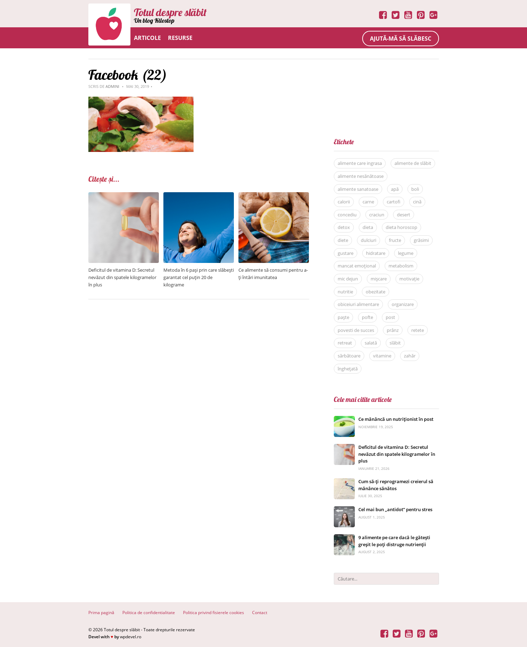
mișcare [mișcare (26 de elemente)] (379, 279)
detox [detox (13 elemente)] (344, 227)
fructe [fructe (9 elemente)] (395, 240)
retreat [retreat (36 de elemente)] (345, 343)
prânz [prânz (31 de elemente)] (393, 330)
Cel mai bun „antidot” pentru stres (395, 509)
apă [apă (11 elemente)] (395, 189)
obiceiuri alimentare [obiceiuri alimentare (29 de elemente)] (358, 304)
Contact (259, 612)
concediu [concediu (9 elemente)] (347, 214)
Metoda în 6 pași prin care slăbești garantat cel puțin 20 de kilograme (198, 277)
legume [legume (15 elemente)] (405, 253)
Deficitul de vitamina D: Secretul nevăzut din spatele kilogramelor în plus (122, 277)
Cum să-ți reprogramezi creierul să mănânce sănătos (395, 485)
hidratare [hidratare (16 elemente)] (375, 253)
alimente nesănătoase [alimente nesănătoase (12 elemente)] (361, 176)
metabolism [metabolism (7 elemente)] (401, 266)
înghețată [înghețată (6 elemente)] (348, 369)
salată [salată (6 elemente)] (371, 343)
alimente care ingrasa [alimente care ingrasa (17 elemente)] (360, 163)
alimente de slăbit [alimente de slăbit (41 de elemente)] (412, 163)
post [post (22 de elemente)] (390, 317)
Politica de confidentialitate (148, 612)
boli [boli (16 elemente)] (415, 189)
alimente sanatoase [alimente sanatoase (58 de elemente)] (358, 189)
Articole (147, 38)
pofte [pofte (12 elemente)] (367, 317)
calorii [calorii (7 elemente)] (344, 202)
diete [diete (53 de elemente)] (343, 240)
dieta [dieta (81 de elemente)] (368, 227)
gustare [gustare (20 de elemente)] (345, 253)
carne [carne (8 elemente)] (368, 202)
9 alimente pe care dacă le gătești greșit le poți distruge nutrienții (394, 541)
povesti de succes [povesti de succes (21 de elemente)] (356, 330)
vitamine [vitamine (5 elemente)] (382, 356)
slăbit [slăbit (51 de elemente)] (395, 343)
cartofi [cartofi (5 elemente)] (393, 202)
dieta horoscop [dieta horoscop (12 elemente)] (401, 227)
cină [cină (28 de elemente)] (417, 202)
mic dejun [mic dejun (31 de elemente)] (348, 279)
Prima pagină (101, 612)
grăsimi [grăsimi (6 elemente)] (421, 240)
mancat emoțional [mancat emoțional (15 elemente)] (357, 266)
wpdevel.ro (130, 637)
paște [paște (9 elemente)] (343, 317)
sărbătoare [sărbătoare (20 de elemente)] (349, 356)
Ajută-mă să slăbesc (400, 38)
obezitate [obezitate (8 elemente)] (375, 291)
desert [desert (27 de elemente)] (403, 214)
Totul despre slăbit (170, 12)
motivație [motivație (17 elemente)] (409, 279)
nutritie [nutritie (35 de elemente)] (345, 291)
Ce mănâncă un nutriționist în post (395, 419)
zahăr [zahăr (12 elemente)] (409, 356)
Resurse (180, 38)
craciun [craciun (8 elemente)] (376, 214)
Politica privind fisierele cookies (213, 612)
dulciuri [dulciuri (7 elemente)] (368, 240)
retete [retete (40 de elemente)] (417, 330)
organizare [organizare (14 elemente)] (403, 304)
